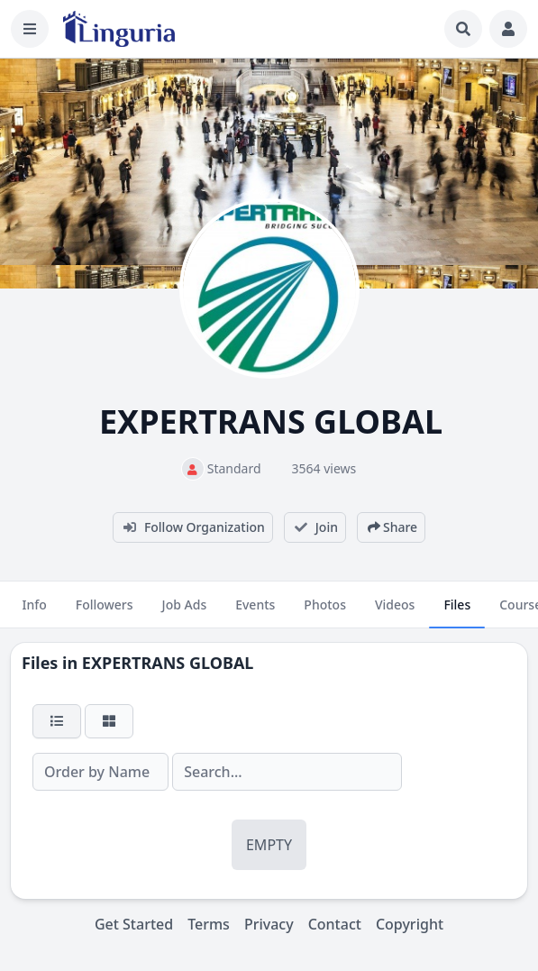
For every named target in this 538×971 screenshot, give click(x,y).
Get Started (134, 924)
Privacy (269, 924)
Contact (334, 924)
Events (255, 612)
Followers (104, 612)
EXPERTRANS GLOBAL (168, 662)
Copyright (409, 924)
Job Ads (185, 612)
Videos (394, 612)
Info (33, 612)
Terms (208, 924)
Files (457, 612)
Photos (324, 612)
